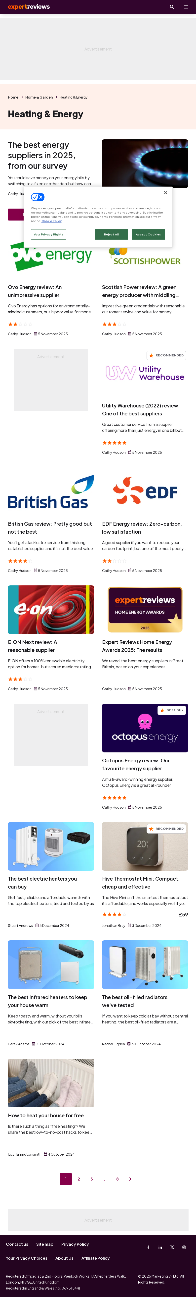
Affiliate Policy (95, 1258)
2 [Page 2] (79, 1179)
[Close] (165, 192)
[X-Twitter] (172, 1247)
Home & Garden (39, 97)
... (104, 1179)
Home (13, 97)
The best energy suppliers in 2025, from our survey (42, 155)
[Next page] (130, 1179)
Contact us (17, 1244)
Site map (44, 1244)
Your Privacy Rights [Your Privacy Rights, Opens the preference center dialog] (49, 234)
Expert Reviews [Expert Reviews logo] (25, 7)
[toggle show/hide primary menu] (186, 7)
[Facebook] (148, 1247)
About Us (64, 1258)
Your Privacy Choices (26, 1258)
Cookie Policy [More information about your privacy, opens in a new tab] (51, 221)
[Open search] (172, 7)
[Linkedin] (160, 1247)
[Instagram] (184, 1247)
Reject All (111, 234)
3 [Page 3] (91, 1179)
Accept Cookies (148, 234)
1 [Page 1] (66, 1179)
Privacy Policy (75, 1244)
